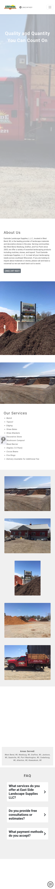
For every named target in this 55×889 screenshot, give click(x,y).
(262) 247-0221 (25, 7)
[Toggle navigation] (50, 7)
